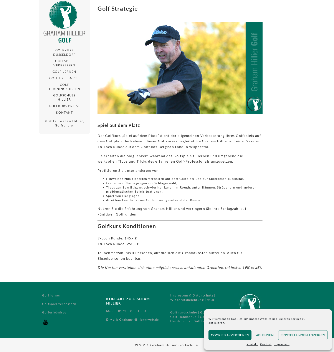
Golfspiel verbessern (64, 63)
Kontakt (252, 344)
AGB (210, 299)
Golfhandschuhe (183, 312)
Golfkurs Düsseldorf (64, 52)
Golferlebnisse (54, 312)
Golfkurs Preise (64, 106)
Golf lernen (64, 71)
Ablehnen (265, 335)
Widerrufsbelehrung (187, 299)
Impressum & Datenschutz (191, 295)
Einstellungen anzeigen (303, 335)
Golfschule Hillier (64, 97)
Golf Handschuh (183, 316)
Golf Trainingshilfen (64, 87)
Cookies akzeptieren (230, 335)
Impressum (281, 344)
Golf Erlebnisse (64, 78)
